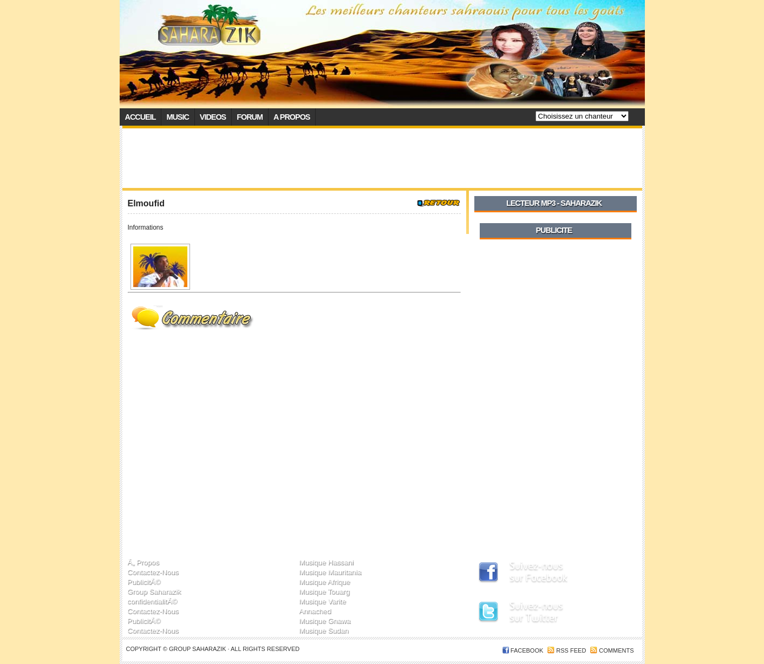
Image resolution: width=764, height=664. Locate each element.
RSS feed (571, 650)
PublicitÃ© (143, 581)
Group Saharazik (154, 591)
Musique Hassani (326, 562)
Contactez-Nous (153, 572)
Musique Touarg (324, 591)
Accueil (140, 117)
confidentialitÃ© (152, 601)
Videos (213, 117)
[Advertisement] (382, 158)
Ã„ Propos (143, 562)
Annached (315, 611)
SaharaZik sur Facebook (548, 573)
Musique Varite (322, 601)
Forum (250, 117)
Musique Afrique (324, 581)
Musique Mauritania (330, 572)
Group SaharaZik (198, 649)
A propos (291, 117)
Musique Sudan (324, 630)
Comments (616, 650)
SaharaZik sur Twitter (548, 614)
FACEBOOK (527, 650)
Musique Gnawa (324, 620)
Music (177, 117)
